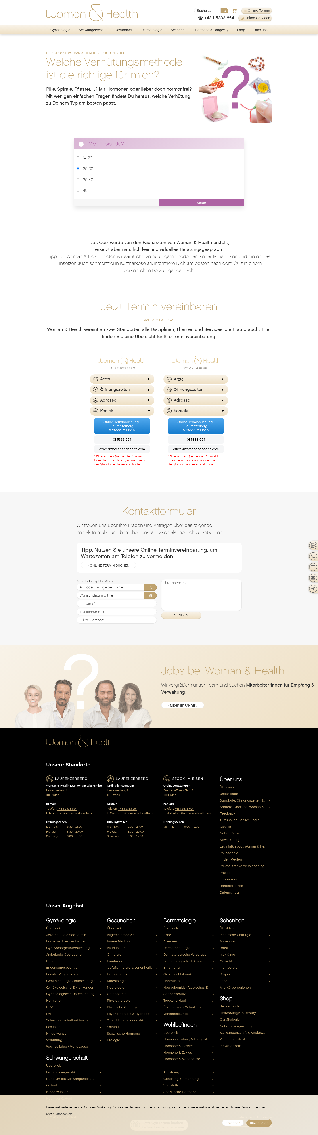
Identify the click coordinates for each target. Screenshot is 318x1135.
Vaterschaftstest (232, 1039)
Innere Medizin (118, 941)
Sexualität (54, 1027)
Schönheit (179, 30)
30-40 (85, 179)
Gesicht (226, 961)
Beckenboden (230, 1006)
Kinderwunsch (57, 1033)
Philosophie (229, 853)
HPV (49, 1007)
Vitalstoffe (171, 1085)
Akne (167, 935)
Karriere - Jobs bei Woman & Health (246, 807)
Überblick (53, 928)
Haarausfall (172, 981)
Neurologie (115, 987)
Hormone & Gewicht (179, 1046)
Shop (241, 30)
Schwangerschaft (92, 30)
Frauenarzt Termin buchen (66, 941)
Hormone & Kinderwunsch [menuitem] (183, 1065)
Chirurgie (114, 954)
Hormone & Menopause (181, 1059)
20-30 (85, 168)
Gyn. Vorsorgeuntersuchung (68, 948)
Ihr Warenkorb (230, 1046)
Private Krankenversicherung (242, 866)
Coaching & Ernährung (181, 1079)
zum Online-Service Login (239, 820)
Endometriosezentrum (63, 967)
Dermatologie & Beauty (238, 1013)
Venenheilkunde (176, 1014)
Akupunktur (116, 948)
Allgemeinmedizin (121, 935)
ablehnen (233, 1123)
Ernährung (115, 961)
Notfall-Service (231, 833)
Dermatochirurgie (176, 948)
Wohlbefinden (180, 1025)
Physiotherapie (118, 1000)
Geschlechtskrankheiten (182, 974)
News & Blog (229, 840)
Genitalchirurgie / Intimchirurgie (71, 981)
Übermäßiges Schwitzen (182, 1007)
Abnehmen (228, 941)
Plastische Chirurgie (122, 1007)
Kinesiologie (116, 981)
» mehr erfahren (182, 705)
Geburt (51, 1085)
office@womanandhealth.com (122, 449)
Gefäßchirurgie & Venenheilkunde (133, 967)
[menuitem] (60, 29)
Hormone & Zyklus (177, 1052)
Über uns (261, 30)
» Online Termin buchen (108, 565)
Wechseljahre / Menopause (67, 1046)
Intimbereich (229, 967)
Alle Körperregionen (235, 987)
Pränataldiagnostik (61, 1072)
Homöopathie (117, 974)
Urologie (113, 1040)
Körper (225, 974)
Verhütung (54, 1040)
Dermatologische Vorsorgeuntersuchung (189, 954)
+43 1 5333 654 (67, 808)
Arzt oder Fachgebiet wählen (95, 581)
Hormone (53, 1000)
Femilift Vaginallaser (62, 974)
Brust (50, 961)
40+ (83, 190)
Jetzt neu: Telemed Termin (66, 935)
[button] (122, 379)
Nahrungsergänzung (236, 1026)
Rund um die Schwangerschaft (70, 1079)
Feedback (227, 813)
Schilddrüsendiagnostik (125, 1020)
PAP (49, 1014)
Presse (225, 873)
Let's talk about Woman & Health (245, 846)
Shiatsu (113, 1027)
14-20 (84, 157)
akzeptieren (259, 1123)
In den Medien (231, 859)
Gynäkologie (60, 30)
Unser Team (229, 794)
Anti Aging (171, 1072)
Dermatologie (151, 30)
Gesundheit (124, 30)
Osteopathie (116, 994)
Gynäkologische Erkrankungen (70, 987)
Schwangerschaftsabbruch (67, 1020)
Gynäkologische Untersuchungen (72, 994)
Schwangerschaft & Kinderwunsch (246, 1032)
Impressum (228, 879)
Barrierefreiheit (231, 886)
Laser (224, 981)
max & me (227, 954)
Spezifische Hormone (123, 1033)
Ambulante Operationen (65, 954)
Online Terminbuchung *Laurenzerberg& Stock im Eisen (122, 426)
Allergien (170, 941)
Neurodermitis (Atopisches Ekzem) (189, 987)
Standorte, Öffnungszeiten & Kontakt (246, 800)
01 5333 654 (122, 439)
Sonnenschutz (174, 994)
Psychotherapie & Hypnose (128, 1014)
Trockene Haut (174, 1000)
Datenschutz (229, 892)
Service (225, 827)
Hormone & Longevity (211, 30)
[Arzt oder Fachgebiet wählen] (117, 587)
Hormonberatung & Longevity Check (189, 1039)
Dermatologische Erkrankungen (188, 961)
